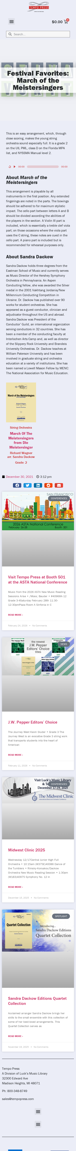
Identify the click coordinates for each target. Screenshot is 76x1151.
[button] (11, 21)
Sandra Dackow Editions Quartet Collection (37, 1001)
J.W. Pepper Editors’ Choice (32, 722)
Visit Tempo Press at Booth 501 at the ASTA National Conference (37, 579)
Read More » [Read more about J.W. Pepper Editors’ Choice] (15, 754)
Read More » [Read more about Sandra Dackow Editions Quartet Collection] (15, 1036)
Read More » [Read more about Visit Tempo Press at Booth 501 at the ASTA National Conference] (15, 614)
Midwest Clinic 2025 (26, 850)
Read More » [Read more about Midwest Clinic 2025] (15, 886)
